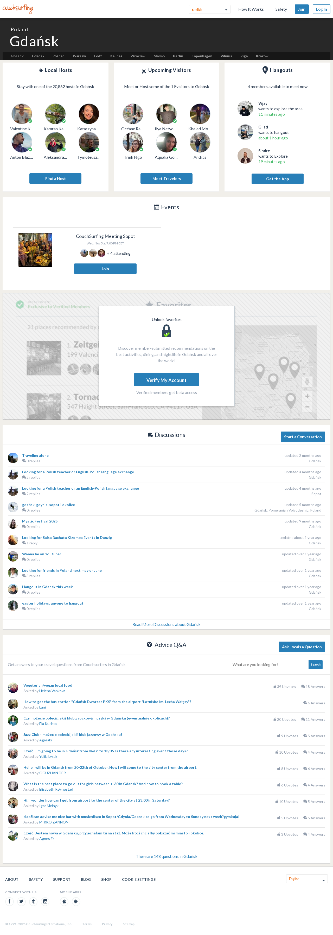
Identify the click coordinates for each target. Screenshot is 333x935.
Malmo (159, 56)
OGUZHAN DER (52, 773)
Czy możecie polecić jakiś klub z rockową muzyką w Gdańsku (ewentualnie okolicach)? (96, 718)
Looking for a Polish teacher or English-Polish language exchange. (78, 472)
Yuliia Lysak (48, 756)
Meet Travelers (166, 178)
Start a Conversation (303, 436)
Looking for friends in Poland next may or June (62, 570)
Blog (86, 879)
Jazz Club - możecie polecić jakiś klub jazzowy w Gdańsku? (72, 734)
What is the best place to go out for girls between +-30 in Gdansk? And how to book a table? (103, 784)
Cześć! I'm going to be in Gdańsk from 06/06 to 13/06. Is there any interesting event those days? (105, 751)
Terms (87, 924)
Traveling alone (35, 455)
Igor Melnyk (49, 805)
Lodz (98, 56)
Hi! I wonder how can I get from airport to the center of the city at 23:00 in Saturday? (96, 800)
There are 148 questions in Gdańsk (166, 856)
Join (301, 9)
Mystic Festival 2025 (39, 521)
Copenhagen (201, 56)
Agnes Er (46, 838)
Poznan (59, 56)
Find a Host (55, 178)
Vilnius (226, 56)
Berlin (178, 56)
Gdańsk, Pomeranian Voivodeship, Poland (287, 510)
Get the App (277, 178)
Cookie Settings (139, 879)
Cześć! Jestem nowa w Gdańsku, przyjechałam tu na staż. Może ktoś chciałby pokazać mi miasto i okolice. (113, 833)
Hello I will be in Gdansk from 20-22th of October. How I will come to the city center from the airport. (110, 767)
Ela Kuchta (48, 723)
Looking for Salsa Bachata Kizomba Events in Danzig (67, 537)
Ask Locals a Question (302, 646)
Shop (106, 879)
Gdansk (38, 56)
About (11, 879)
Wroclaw (138, 56)
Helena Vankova (52, 690)
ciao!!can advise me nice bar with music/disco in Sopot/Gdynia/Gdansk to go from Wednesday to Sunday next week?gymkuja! (131, 816)
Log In (321, 9)
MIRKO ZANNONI (54, 822)
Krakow (262, 56)
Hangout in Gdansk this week (47, 587)
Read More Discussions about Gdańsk (166, 624)
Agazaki (45, 740)
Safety (281, 9)
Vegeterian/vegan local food (47, 685)
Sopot (316, 493)
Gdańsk (315, 461)
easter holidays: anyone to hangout (53, 603)
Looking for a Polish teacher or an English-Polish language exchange (80, 488)
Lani (42, 707)
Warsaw (79, 56)
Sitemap (129, 924)
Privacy (107, 924)
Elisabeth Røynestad (56, 789)
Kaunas (116, 56)
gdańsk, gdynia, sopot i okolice (48, 504)
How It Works (251, 9)
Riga (244, 56)
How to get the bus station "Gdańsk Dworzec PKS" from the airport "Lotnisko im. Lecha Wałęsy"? (107, 701)
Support (62, 879)
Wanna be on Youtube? (41, 554)
